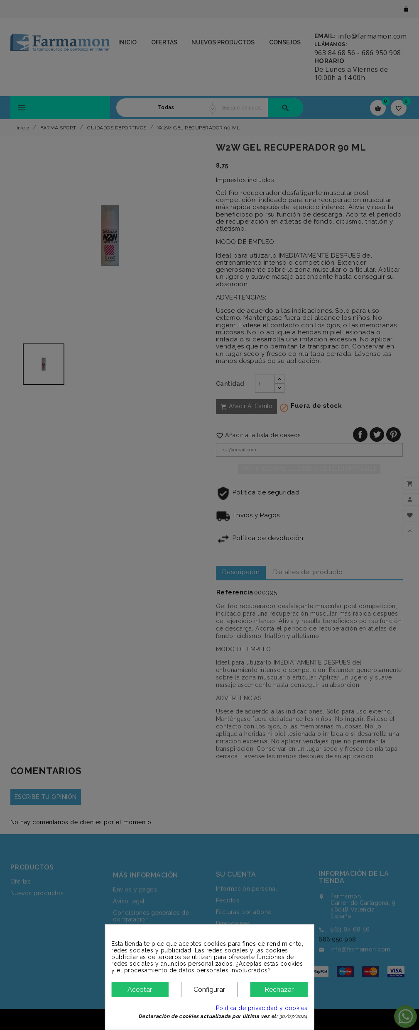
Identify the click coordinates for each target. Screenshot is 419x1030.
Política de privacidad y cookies (262, 1008)
